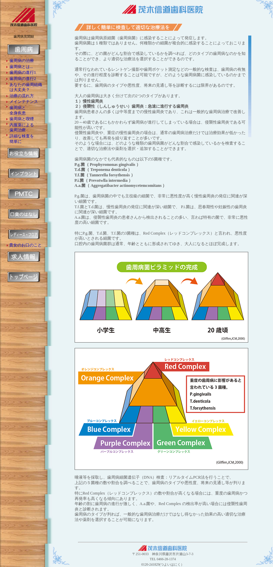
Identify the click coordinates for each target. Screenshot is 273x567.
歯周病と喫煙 (21, 118)
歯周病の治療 (21, 60)
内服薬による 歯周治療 (21, 128)
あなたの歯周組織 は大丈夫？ (25, 87)
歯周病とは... (21, 66)
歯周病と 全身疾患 (17, 110)
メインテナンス (23, 101)
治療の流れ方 (21, 95)
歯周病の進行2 (22, 78)
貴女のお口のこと (25, 245)
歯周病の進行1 (22, 72)
